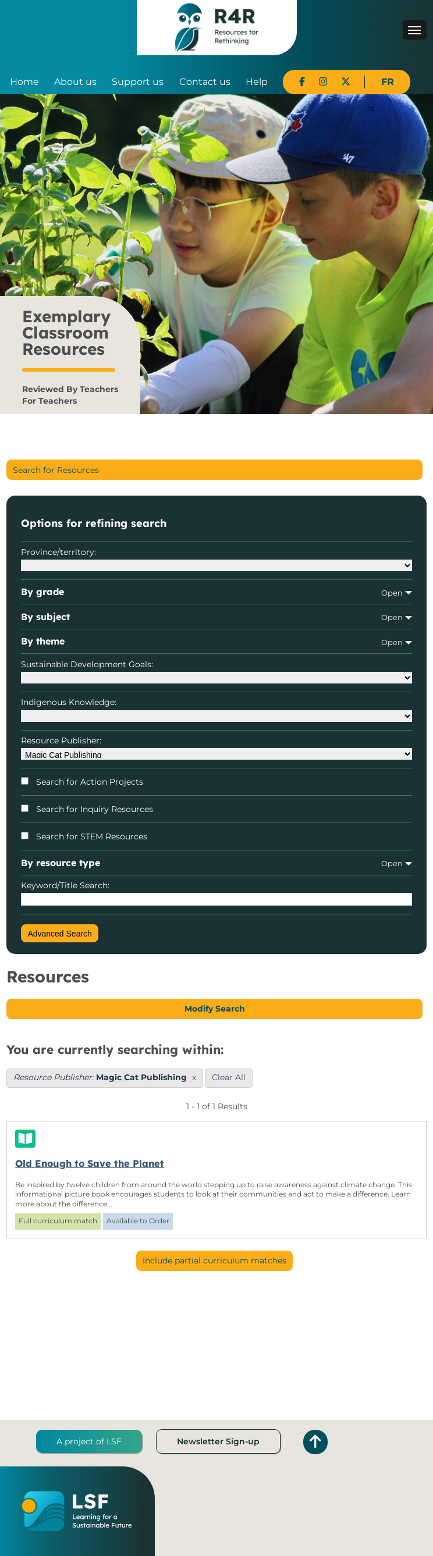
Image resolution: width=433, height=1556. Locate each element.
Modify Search (214, 1008)
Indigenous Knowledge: (216, 709)
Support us (138, 81)
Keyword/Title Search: (216, 893)
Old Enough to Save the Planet (89, 1163)
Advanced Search (59, 933)
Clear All (229, 1077)
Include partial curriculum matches (214, 1260)
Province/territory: (216, 559)
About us (75, 81)
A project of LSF (89, 1441)
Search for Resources (56, 470)
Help (257, 81)
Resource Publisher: (216, 747)
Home (24, 81)
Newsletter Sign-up (218, 1441)
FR (387, 81)
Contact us (204, 81)
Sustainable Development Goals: (216, 671)
